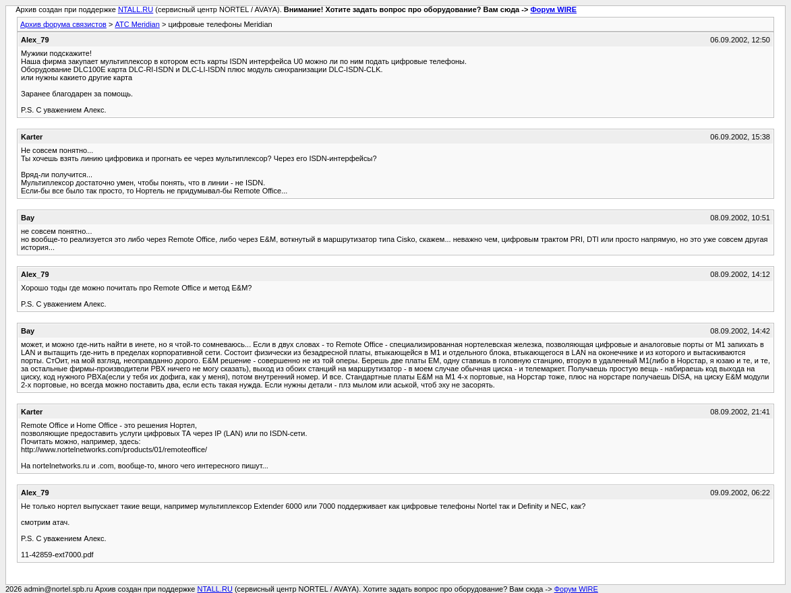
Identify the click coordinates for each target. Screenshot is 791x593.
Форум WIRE (553, 9)
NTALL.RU (135, 9)
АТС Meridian (137, 24)
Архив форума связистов (63, 24)
